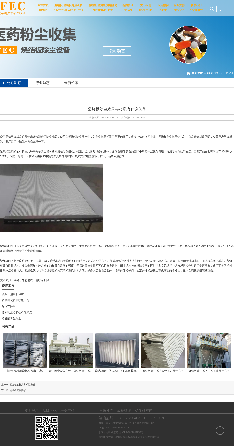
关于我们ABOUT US (145, 8)
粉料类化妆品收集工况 (15, 300)
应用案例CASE (163, 8)
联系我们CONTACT (196, 8)
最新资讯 (71, 83)
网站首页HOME (43, 8)
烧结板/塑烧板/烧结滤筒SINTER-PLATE (103, 8)
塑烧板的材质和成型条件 (22, 384)
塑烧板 (118, 437)
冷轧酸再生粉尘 (11, 318)
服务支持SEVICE (179, 8)
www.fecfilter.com (110, 117)
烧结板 (126, 437)
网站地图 (105, 432)
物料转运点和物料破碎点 (17, 312)
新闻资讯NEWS (127, 8)
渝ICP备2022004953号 (131, 432)
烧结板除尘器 (152, 437)
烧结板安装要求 (18, 390)
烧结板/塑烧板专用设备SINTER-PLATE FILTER (68, 8)
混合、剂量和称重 (13, 294)
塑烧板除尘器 (138, 437)
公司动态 (228, 73)
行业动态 (42, 83)
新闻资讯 (216, 73)
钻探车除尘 (9, 306)
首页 (207, 73)
